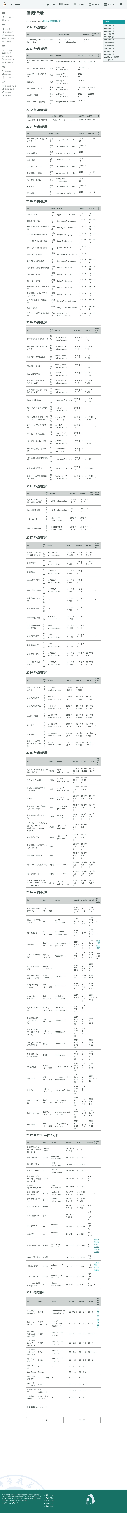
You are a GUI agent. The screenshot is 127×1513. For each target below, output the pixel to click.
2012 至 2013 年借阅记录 (113, 64)
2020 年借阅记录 (110, 40)
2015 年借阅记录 (110, 57)
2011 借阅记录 (109, 67)
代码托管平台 (8, 39)
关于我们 (6, 21)
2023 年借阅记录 (110, 29)
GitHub (93, 4)
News (63, 4)
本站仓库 (50, 1505)
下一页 (82, 1477)
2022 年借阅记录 (110, 33)
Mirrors (109, 4)
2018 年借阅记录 (110, 46)
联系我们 (6, 74)
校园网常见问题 (9, 89)
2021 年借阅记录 (110, 36)
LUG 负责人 (7, 80)
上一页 (45, 1477)
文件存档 (6, 43)
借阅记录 (35, 13)
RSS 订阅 (50, 1502)
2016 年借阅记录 (110, 53)
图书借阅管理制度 (56, 21)
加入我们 (6, 77)
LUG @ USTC (14, 4)
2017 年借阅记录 (110, 50)
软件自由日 (7, 64)
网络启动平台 (8, 36)
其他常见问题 (8, 93)
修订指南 (6, 99)
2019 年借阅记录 (110, 43)
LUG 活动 (7, 52)
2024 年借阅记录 (110, 26)
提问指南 (6, 96)
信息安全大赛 (8, 61)
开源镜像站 (7, 33)
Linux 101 (7, 58)
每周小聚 (6, 55)
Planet (77, 4)
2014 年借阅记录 (110, 60)
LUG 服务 (7, 30)
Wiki (49, 4)
